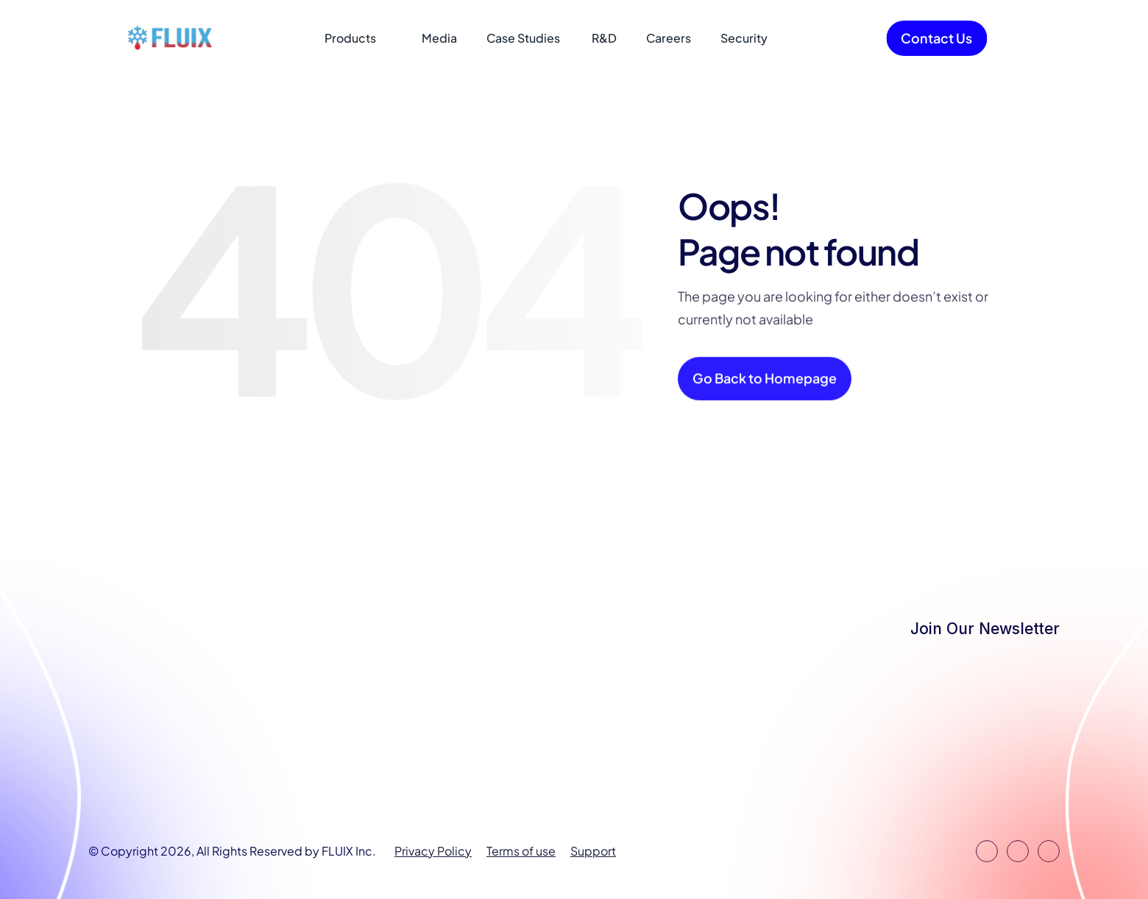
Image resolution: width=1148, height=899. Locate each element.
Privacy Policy (433, 851)
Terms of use (521, 851)
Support (593, 851)
